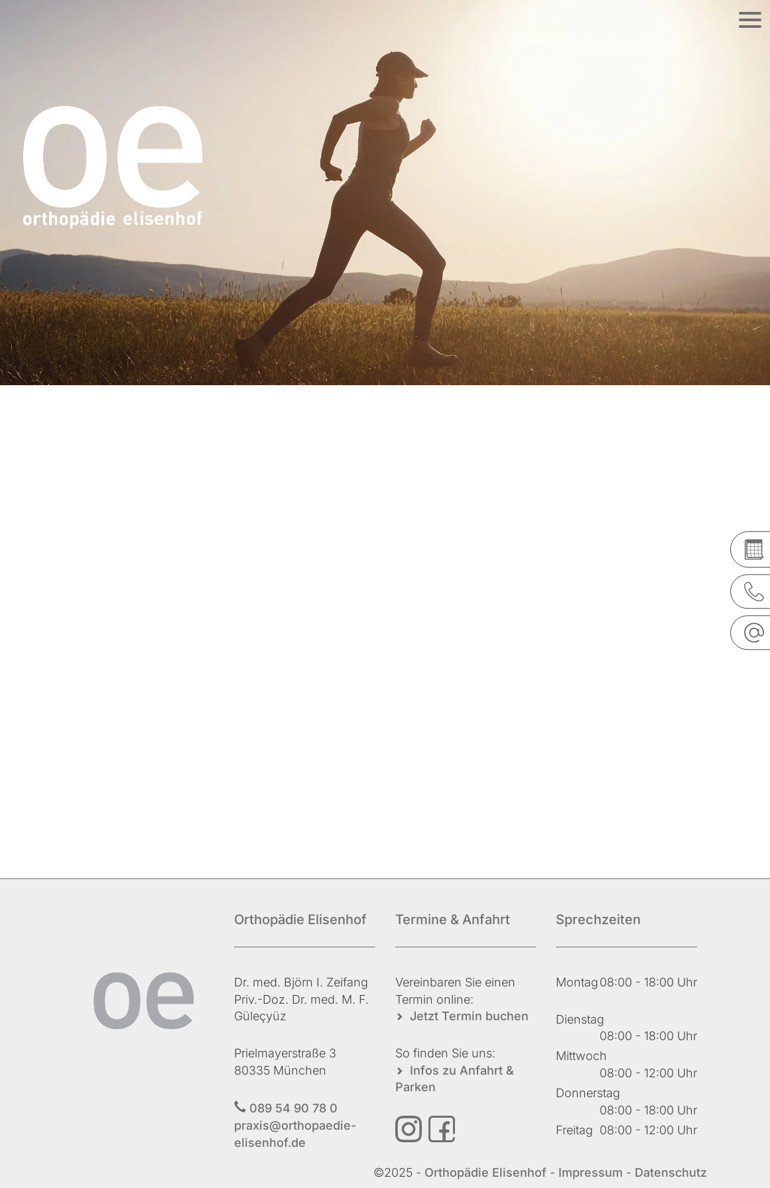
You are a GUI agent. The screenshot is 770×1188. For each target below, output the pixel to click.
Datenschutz (671, 1172)
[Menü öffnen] (750, 20)
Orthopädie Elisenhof (487, 1172)
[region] (385, 192)
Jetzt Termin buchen (469, 1016)
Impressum (590, 1172)
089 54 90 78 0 (293, 1108)
